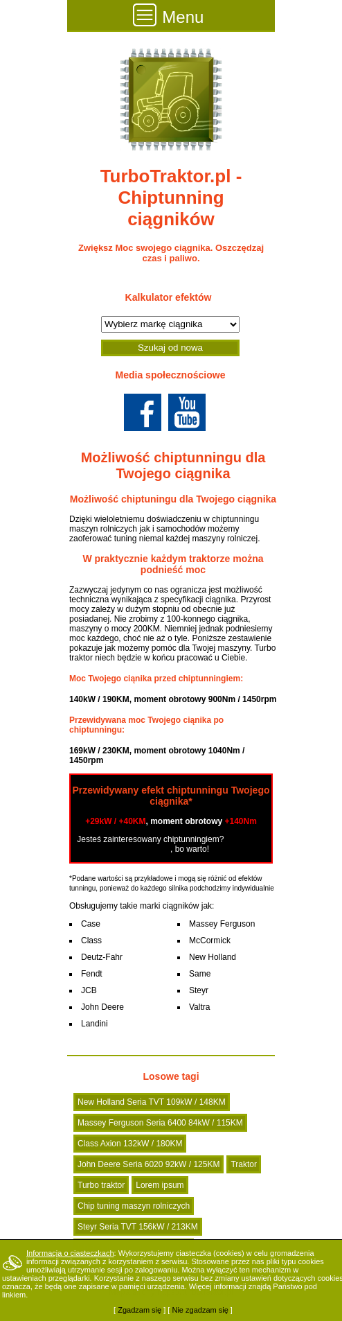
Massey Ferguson (222, 924)
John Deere (102, 1007)
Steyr (198, 990)
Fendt (91, 974)
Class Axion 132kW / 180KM (130, 1143)
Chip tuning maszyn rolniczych (134, 1206)
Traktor (244, 1164)
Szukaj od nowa (170, 347)
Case (90, 924)
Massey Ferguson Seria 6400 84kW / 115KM (160, 1123)
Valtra (199, 1007)
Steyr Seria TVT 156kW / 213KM (138, 1227)
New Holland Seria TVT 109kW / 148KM (152, 1102)
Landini (94, 1024)
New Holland (212, 957)
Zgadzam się (139, 1310)
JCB (89, 990)
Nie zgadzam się (200, 1310)
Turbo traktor (101, 1185)
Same (199, 974)
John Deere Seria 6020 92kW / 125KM (148, 1164)
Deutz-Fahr (102, 957)
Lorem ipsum (159, 1185)
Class (91, 940)
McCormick (210, 940)
